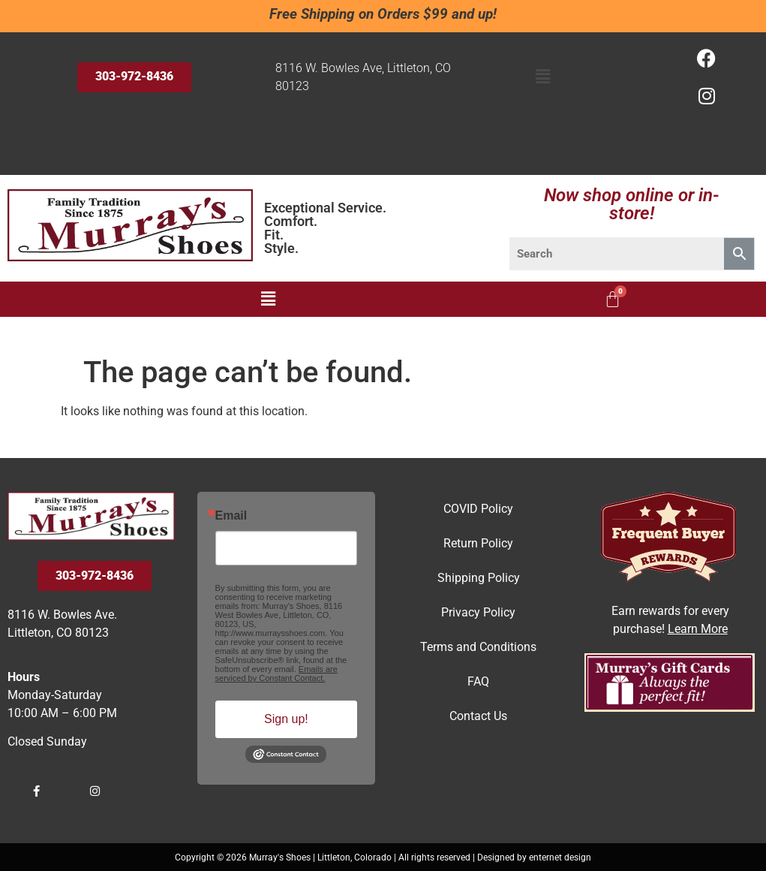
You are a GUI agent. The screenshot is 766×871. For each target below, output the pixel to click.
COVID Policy (478, 509)
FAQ (478, 681)
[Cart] (612, 299)
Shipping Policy (478, 578)
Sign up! (286, 719)
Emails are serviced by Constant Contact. (276, 674)
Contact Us (478, 716)
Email (231, 516)
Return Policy (478, 543)
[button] (542, 77)
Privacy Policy (478, 612)
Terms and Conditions (478, 647)
